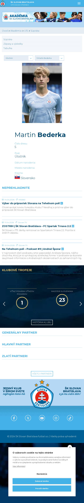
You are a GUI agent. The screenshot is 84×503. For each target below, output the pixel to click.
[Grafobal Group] (63, 424)
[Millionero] (63, 412)
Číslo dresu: (21, 143)
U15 (26, 31)
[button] (18, 58)
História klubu (42, 382)
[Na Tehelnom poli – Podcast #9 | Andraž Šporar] (42, 293)
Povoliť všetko (41, 489)
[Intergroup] (21, 424)
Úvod (5, 31)
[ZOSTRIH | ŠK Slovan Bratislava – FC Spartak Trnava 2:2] (42, 250)
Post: (17, 153)
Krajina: (19, 173)
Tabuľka (7, 48)
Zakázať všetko (42, 481)
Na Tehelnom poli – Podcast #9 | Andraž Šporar (32, 309)
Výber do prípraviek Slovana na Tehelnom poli (32, 223)
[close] (70, 447)
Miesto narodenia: (25, 168)
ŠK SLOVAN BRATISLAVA (22, 4)
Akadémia (16, 31)
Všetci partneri (42, 433)
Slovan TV (22, 262)
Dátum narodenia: (25, 163)
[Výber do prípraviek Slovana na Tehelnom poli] (42, 207)
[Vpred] (80, 364)
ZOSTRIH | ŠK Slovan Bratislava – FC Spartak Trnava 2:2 (38, 266)
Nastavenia (42, 474)
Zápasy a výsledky (13, 44)
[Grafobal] (21, 412)
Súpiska (35, 31)
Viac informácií (19, 466)
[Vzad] (3, 364)
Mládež (22, 219)
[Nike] (42, 401)
